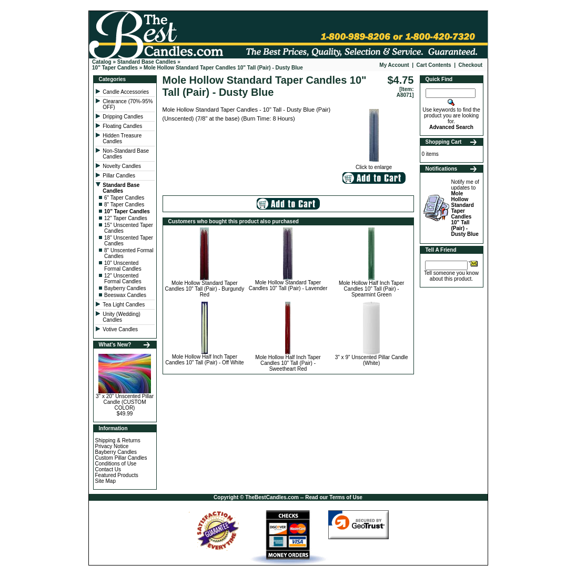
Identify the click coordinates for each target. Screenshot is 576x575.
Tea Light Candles (124, 305)
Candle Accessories (126, 92)
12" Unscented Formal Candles (123, 278)
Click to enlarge (374, 165)
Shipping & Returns (117, 440)
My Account (394, 65)
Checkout (471, 65)
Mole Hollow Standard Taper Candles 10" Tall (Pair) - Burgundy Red (205, 289)
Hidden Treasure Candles (122, 138)
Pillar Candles (119, 176)
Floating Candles (123, 126)
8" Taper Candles (124, 204)
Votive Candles (121, 329)
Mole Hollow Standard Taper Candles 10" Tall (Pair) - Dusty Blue (223, 68)
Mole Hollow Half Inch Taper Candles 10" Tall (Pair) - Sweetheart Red (287, 363)
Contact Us (108, 469)
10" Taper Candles (115, 68)
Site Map (105, 481)
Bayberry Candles (125, 288)
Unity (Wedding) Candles (121, 317)
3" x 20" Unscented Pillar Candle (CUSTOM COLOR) (125, 402)
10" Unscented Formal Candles (123, 266)
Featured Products (116, 475)
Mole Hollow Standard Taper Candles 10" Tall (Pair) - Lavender (288, 285)
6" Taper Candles (124, 198)
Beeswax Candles (125, 295)
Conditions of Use (116, 464)
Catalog (102, 62)
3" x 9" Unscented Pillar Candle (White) (371, 360)
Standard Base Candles (146, 62)
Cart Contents (434, 65)
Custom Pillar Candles (121, 458)
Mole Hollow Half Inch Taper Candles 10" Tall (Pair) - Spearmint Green (371, 289)
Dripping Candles (123, 117)
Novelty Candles (123, 166)
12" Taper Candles (125, 218)
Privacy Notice (112, 446)
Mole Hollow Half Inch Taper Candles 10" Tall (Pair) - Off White (204, 359)
